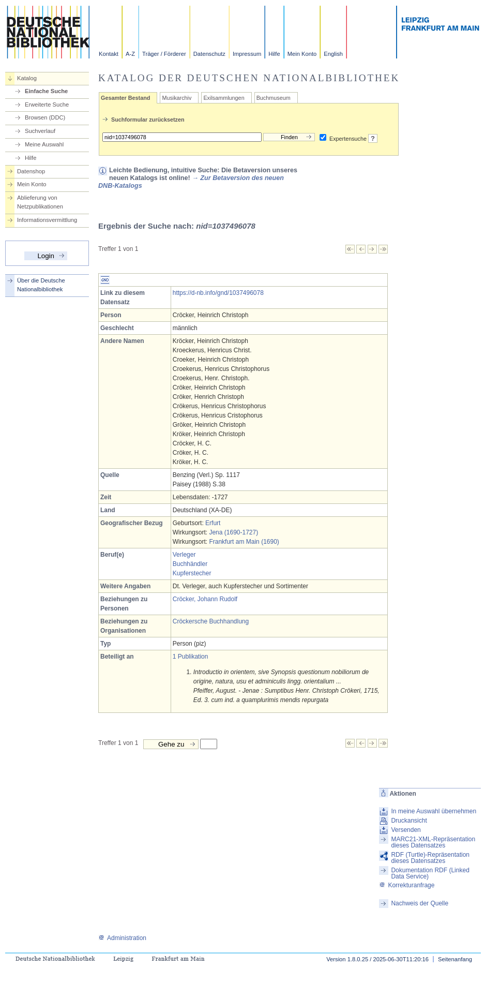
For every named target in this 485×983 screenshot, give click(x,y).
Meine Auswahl (44, 144)
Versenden (405, 829)
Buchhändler (190, 564)
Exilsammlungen (223, 98)
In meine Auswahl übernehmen (433, 811)
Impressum (247, 54)
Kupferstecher (192, 573)
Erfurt (212, 523)
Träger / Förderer (164, 54)
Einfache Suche (46, 91)
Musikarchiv (176, 98)
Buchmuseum (273, 98)
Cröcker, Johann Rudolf (205, 599)
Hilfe (274, 54)
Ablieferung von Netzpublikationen (40, 202)
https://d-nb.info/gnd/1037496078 (218, 292)
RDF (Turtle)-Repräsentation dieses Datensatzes (430, 858)
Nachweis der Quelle (419, 903)
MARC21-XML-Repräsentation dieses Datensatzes (433, 842)
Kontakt (108, 54)
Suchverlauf (40, 131)
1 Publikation (190, 656)
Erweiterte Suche (47, 104)
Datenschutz (209, 54)
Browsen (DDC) (45, 117)
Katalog (27, 78)
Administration (122, 938)
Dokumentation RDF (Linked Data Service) (430, 873)
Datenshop (31, 171)
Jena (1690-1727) (233, 532)
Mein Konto (302, 54)
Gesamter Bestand (125, 98)
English (333, 54)
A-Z (130, 54)
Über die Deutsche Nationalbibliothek (41, 284)
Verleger (184, 554)
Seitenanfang (455, 959)
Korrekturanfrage (406, 885)
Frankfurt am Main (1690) (244, 541)
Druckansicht (409, 820)
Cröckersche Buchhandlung (211, 621)
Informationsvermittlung (47, 220)
